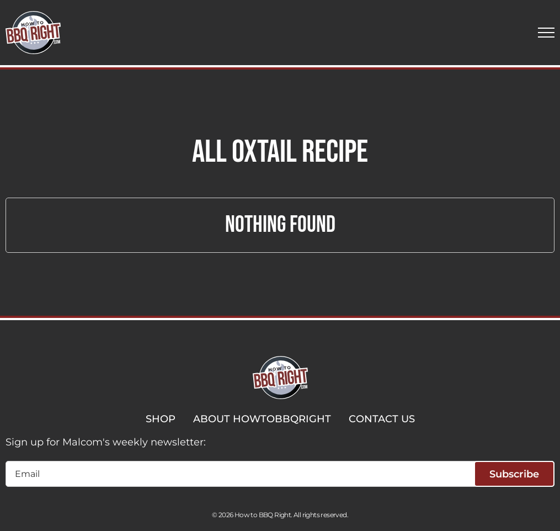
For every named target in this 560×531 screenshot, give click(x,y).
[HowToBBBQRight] (33, 32)
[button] (546, 32)
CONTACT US (382, 419)
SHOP (160, 419)
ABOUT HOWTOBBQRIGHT (262, 419)
